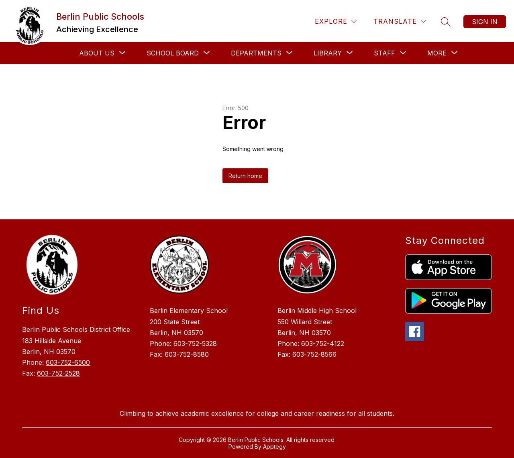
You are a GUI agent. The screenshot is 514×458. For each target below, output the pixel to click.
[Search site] (446, 22)
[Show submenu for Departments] (256, 53)
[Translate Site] (399, 21)
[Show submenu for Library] (328, 53)
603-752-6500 (68, 362)
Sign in (485, 22)
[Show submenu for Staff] (384, 53)
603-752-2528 (58, 373)
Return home (245, 175)
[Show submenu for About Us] (96, 53)
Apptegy (274, 446)
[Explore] (336, 21)
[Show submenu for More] (437, 53)
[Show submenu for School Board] (173, 53)
